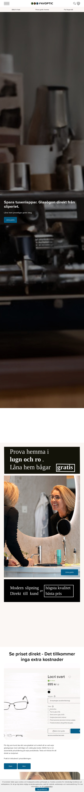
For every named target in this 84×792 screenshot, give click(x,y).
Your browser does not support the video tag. (42, 623)
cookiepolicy (48, 786)
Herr (24, 766)
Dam (10, 766)
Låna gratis (10, 220)
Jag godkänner (42, 789)
